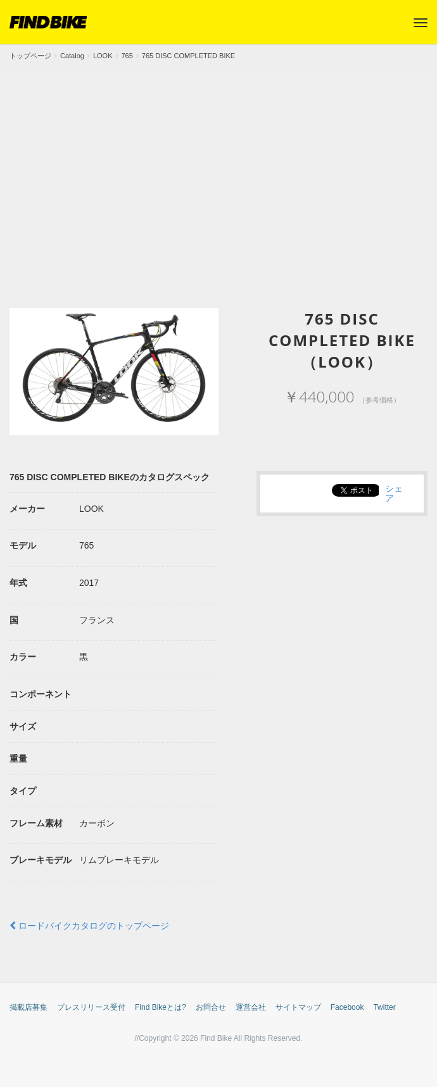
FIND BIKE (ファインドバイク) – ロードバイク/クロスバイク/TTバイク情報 (48, 22)
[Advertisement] (218, 162)
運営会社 (251, 1007)
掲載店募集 (29, 1007)
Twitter (384, 1007)
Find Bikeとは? (160, 1007)
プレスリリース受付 (91, 1007)
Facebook (347, 1007)
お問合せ (211, 1007)
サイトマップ (298, 1007)
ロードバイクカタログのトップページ (89, 926)
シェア (394, 492)
